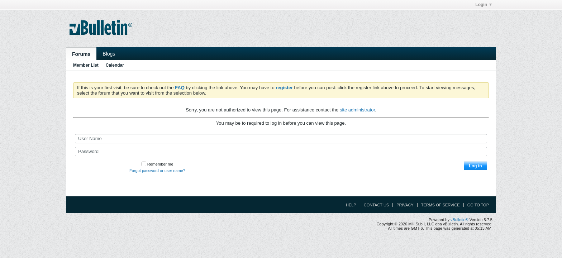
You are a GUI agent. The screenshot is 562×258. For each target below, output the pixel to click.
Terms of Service (440, 205)
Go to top (478, 205)
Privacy (404, 205)
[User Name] (281, 138)
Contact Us (376, 205)
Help (351, 205)
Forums (81, 54)
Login (483, 4)
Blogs (109, 54)
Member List (86, 65)
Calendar (115, 65)
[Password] (281, 151)
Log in (475, 165)
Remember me (157, 164)
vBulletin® (459, 220)
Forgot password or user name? (157, 170)
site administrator (357, 110)
